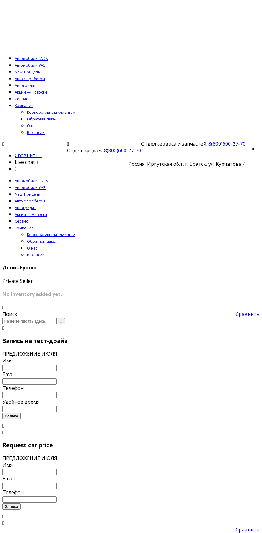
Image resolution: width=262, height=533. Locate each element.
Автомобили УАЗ (30, 65)
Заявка (11, 416)
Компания (24, 105)
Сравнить (248, 314)
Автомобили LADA (31, 58)
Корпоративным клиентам (51, 112)
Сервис (21, 99)
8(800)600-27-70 (226, 143)
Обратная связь (41, 119)
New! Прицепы (28, 72)
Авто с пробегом (30, 78)
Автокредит (25, 85)
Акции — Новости (31, 92)
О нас (32, 125)
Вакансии (36, 132)
